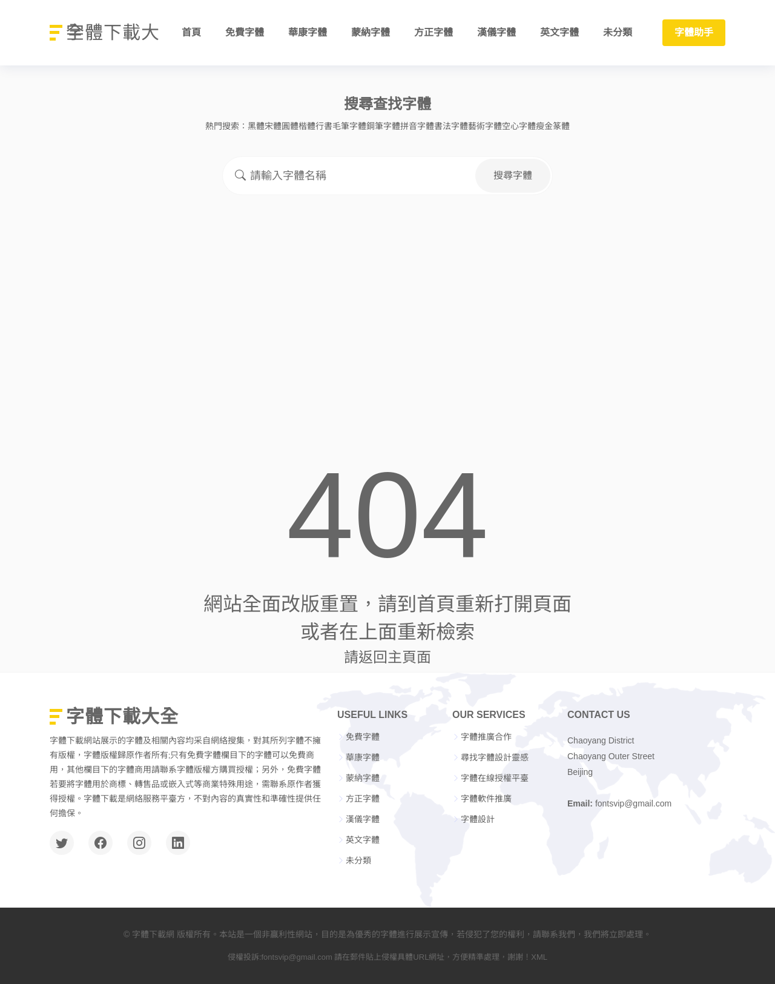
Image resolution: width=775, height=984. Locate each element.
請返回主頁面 (387, 657)
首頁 (191, 32)
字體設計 (478, 819)
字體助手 (693, 32)
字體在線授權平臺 (495, 778)
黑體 (256, 126)
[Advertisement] (387, 297)
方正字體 (433, 32)
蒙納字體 (370, 32)
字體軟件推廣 (486, 798)
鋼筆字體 (383, 126)
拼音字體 (417, 126)
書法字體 (451, 126)
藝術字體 (485, 126)
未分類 (617, 32)
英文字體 (559, 32)
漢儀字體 (496, 32)
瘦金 (544, 126)
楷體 (306, 126)
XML (539, 957)
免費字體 (244, 32)
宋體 (273, 126)
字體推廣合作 (486, 737)
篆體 (561, 126)
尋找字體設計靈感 (495, 757)
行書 (323, 126)
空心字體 (519, 126)
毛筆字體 (349, 126)
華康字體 (307, 32)
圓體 (290, 126)
